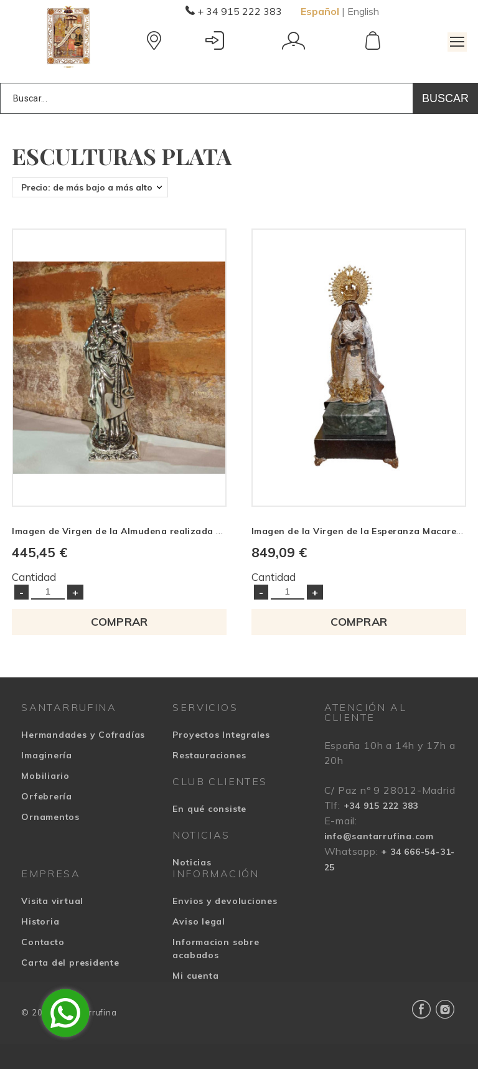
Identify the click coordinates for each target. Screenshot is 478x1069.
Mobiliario (45, 775)
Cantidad (34, 576)
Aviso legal (198, 921)
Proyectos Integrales (221, 734)
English (363, 11)
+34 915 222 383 (381, 805)
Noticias (191, 862)
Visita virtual (52, 901)
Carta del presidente (70, 962)
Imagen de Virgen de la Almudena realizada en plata (133, 531)
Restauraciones (209, 755)
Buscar (445, 98)
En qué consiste (209, 808)
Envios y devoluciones (224, 901)
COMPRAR (119, 622)
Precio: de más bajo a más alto (86, 187)
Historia (40, 921)
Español (320, 11)
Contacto (42, 942)
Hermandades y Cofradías (83, 734)
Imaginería (46, 755)
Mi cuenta (195, 975)
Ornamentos (50, 816)
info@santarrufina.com (379, 836)
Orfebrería (46, 796)
